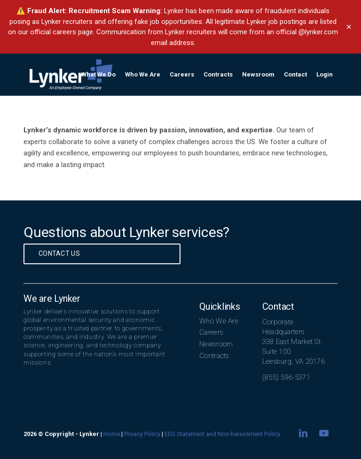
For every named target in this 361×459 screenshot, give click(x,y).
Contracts (214, 356)
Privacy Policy (142, 433)
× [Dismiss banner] (349, 27)
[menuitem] (98, 74)
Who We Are (218, 321)
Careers (211, 332)
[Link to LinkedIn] (303, 433)
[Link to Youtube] (324, 433)
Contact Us (59, 253)
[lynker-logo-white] (71, 75)
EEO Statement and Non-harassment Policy (222, 433)
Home (111, 433)
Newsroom (216, 344)
